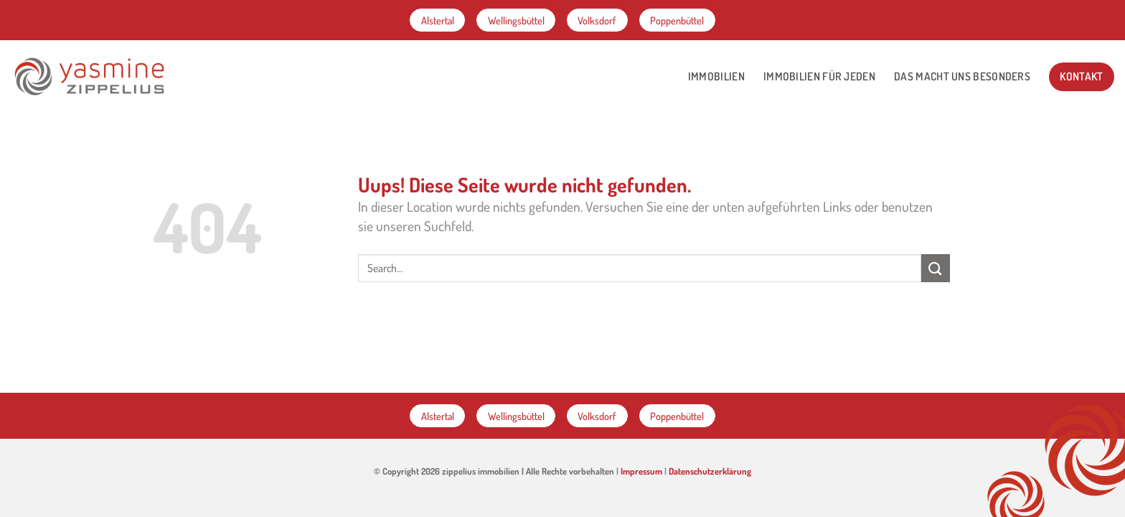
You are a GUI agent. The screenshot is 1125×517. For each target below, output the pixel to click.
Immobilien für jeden (819, 76)
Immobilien (716, 76)
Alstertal (437, 20)
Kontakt (1081, 76)
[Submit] (935, 268)
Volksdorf (597, 20)
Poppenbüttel (677, 20)
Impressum (641, 471)
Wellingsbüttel (516, 20)
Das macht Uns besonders (962, 76)
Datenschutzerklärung (710, 471)
